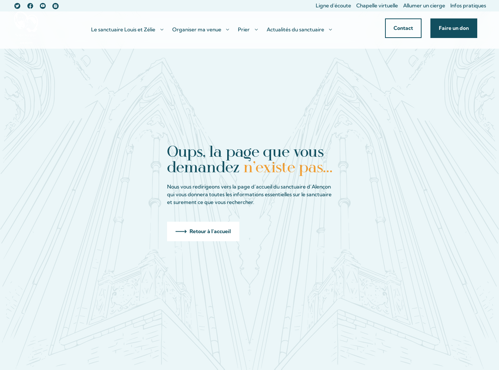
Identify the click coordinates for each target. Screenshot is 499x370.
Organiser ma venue (196, 30)
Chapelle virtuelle (377, 5)
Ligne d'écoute (333, 5)
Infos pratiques (468, 5)
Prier (244, 30)
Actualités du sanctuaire (295, 30)
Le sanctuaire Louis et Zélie (123, 30)
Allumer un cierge (424, 5)
